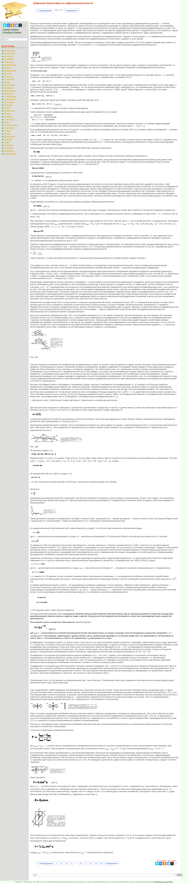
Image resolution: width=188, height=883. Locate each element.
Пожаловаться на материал (163, 882)
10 (101, 863)
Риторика (8, 116)
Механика (8, 93)
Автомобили (9, 50)
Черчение (8, 145)
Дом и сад (8, 62)
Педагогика (9, 102)
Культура (8, 76)
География (9, 59)
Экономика (9, 151)
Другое (7, 68)
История (8, 73)
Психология (9, 111)
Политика (8, 105)
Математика (9, 85)
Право (7, 108)
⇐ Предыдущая (44, 10)
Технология (9, 128)
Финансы (8, 139)
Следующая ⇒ (72, 10)
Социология (9, 119)
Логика (7, 82)
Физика (7, 134)
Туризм (7, 131)
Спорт (7, 122)
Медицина (8, 88)
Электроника (10, 154)
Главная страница (11, 29)
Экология (8, 148)
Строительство (10, 125)
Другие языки (10, 65)
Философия (9, 136)
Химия (7, 142)
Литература (9, 79)
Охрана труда (10, 99)
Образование (10, 96)
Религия (7, 113)
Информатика (10, 70)
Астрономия (9, 53)
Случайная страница (12, 32)
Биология (8, 56)
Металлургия (10, 91)
